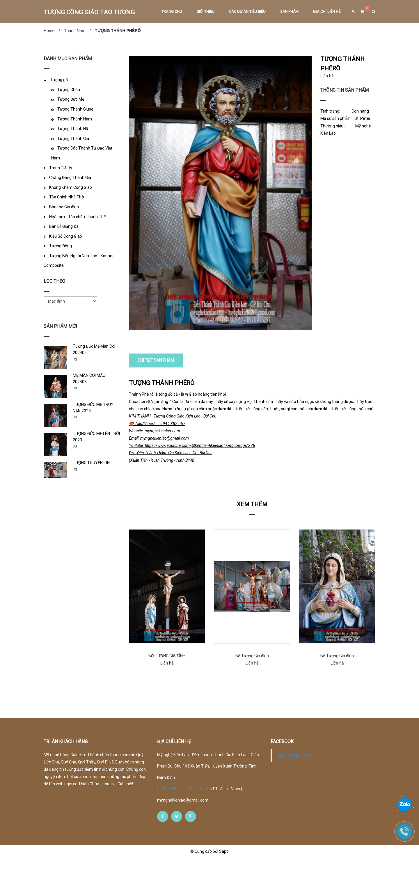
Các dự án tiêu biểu (247, 11)
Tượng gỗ (59, 79)
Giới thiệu (205, 11)
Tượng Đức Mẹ (70, 99)
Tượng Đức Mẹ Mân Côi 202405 (94, 349)
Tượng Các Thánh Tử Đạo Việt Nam (81, 153)
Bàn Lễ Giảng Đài (64, 226)
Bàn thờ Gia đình (64, 207)
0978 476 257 (197, 811)
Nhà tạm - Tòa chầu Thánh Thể (77, 216)
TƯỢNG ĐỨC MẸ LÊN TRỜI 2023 (96, 436)
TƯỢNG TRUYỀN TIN (91, 462)
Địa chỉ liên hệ (326, 11)
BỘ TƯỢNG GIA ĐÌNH (166, 678)
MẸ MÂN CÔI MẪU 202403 (89, 378)
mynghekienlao (295, 778)
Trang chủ (171, 11)
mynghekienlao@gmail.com (182, 823)
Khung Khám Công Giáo (70, 187)
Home (49, 30)
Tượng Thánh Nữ (72, 128)
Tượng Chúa (68, 89)
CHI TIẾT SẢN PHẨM (156, 383)
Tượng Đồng (60, 246)
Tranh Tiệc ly (60, 168)
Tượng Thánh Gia (73, 138)
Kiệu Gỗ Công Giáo (65, 236)
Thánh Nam (74, 30)
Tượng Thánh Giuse (75, 109)
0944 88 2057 (170, 811)
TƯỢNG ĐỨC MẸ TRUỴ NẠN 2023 (93, 407)
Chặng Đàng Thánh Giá (70, 177)
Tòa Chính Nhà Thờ (66, 197)
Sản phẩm (289, 11)
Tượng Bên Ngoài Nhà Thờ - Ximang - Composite (80, 260)
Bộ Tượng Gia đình (252, 678)
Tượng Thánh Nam (74, 119)
